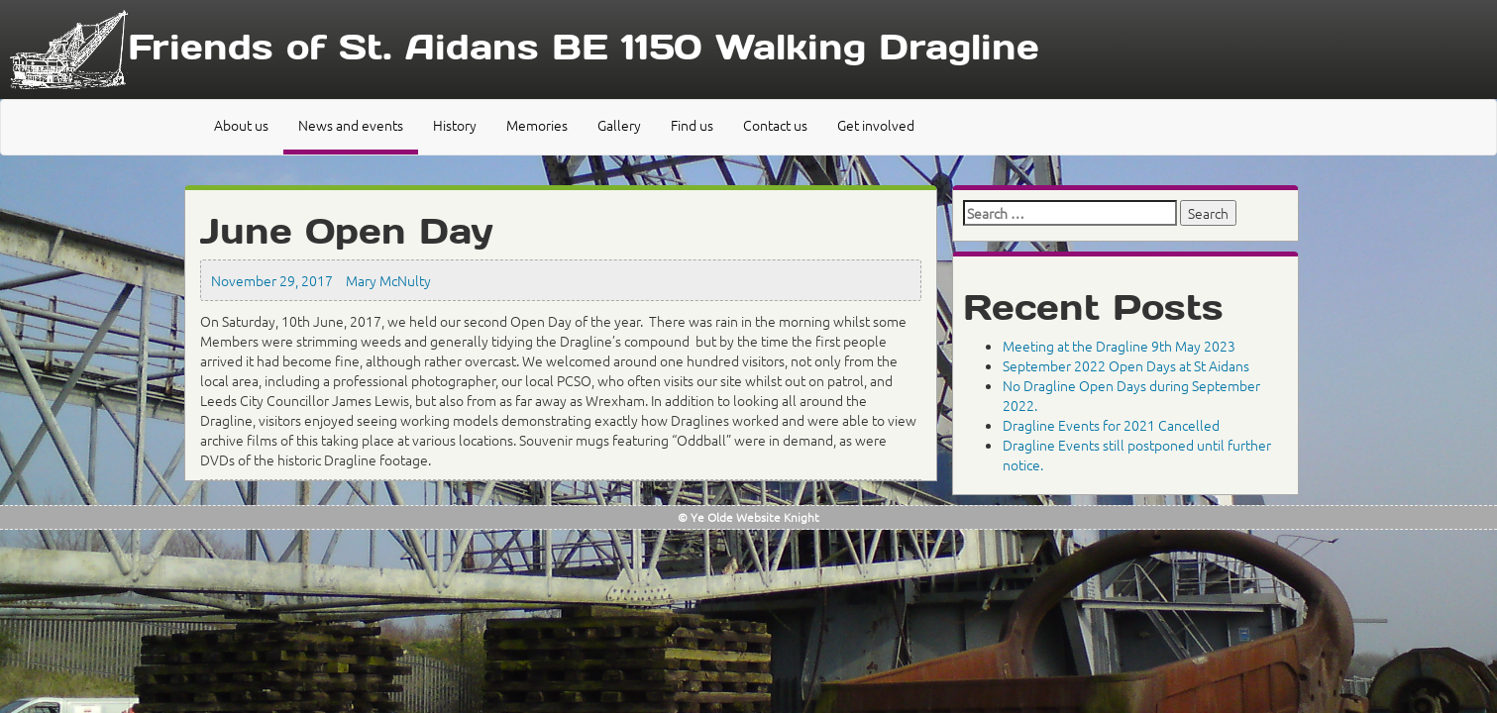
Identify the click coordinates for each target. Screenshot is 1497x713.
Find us (692, 125)
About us (241, 125)
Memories (537, 125)
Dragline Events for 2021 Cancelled (1111, 425)
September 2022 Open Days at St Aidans (1126, 365)
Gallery (619, 125)
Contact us (775, 125)
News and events (350, 125)
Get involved (875, 125)
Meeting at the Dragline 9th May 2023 (1119, 346)
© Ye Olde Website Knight (748, 517)
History (455, 125)
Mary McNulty (388, 280)
